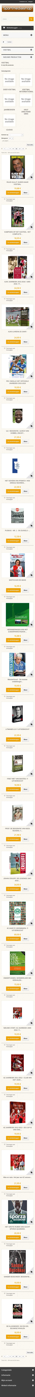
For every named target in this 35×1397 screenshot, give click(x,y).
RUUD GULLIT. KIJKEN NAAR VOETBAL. (17, 183)
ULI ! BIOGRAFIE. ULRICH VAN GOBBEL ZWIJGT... (17, 432)
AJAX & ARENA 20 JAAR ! (17, 332)
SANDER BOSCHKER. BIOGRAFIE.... (17, 1277)
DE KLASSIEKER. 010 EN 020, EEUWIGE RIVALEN (17, 1327)
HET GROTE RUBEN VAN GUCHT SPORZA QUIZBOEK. (17, 1228)
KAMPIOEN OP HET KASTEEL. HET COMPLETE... (17, 233)
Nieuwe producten (12, 57)
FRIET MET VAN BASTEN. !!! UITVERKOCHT (17, 780)
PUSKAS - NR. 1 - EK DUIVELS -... (17, 530)
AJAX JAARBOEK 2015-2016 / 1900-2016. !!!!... (17, 283)
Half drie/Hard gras (26, 111)
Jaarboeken (9, 109)
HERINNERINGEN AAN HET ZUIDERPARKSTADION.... (17, 631)
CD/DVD (9, 130)
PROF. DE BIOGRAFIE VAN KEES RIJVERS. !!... (17, 830)
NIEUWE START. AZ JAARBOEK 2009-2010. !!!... (17, 1029)
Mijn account (6, 1380)
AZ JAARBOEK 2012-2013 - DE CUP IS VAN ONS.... (17, 1129)
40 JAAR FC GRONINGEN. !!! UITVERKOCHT (17, 929)
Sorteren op (4, 134)
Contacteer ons (23, 1)
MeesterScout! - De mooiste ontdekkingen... (17, 681)
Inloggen (30, 1)
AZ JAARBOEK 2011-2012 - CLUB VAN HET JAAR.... (17, 1079)
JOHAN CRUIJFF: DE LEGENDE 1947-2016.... (17, 880)
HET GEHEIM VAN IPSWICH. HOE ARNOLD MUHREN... (17, 482)
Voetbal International (26, 90)
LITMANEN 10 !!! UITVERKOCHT (17, 729)
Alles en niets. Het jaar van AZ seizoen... (17, 1177)
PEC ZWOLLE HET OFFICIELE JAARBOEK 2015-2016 (17, 382)
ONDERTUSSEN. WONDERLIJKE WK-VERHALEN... (17, 979)
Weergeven (4, 138)
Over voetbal (9, 89)
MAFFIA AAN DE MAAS (17, 580)
